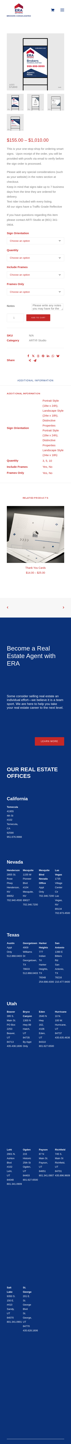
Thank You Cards (35, 567)
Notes (11, 305)
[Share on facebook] (28, 356)
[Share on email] (35, 360)
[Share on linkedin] (48, 356)
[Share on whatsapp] (53, 356)
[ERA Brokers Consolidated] (19, 10)
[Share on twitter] (33, 356)
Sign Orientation (18, 233)
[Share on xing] (30, 360)
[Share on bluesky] (57, 356)
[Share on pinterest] (43, 356)
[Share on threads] (38, 356)
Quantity (12, 250)
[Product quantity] (15, 317)
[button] (62, 10)
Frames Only (15, 284)
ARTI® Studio (37, 340)
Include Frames (17, 267)
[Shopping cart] (51, 10)
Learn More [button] (49, 741)
